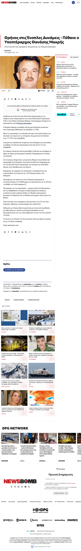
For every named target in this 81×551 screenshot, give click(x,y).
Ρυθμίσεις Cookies (47, 501)
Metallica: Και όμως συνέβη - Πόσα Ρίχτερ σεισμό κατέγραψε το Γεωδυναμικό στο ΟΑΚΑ (13, 355)
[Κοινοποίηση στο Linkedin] (22, 99)
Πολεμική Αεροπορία (23, 123)
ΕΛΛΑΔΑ (33, 2)
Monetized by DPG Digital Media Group (46, 531)
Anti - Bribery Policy (60, 501)
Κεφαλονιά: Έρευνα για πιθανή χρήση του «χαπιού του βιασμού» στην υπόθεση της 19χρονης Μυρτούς (13, 409)
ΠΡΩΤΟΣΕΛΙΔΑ (59, 2)
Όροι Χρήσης (12, 501)
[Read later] (53, 91)
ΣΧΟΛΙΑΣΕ (41, 91)
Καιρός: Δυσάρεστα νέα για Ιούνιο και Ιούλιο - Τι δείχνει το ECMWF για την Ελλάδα (41, 408)
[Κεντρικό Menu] (78, 2)
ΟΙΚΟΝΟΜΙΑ (46, 2)
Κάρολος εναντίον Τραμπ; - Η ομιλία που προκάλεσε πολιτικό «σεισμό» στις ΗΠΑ (67, 76)
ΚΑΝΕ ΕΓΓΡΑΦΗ (60, 493)
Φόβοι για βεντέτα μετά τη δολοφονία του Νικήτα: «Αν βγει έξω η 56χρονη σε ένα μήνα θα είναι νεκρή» (41, 355)
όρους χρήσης (72, 483)
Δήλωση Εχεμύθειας (22, 501)
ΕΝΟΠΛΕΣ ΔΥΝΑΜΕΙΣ (19, 299)
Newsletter (16, 291)
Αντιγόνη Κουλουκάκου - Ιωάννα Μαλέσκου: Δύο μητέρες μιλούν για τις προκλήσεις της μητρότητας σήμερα (28, 450)
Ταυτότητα (3, 501)
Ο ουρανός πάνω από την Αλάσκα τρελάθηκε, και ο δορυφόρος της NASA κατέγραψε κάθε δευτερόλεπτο (12, 382)
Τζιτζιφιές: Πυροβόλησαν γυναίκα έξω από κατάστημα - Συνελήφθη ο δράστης (40, 328)
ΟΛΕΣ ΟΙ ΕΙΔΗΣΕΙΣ (24, 2)
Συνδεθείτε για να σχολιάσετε (14, 270)
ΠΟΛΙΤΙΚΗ (38, 2)
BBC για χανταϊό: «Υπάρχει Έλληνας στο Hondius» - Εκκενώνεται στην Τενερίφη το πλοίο (67, 106)
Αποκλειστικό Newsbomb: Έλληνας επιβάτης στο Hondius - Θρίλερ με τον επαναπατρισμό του (41, 382)
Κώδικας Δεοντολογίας (35, 501)
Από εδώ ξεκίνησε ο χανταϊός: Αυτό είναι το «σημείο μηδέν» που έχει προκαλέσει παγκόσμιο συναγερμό (9, 450)
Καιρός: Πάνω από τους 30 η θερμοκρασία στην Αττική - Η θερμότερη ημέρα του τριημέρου (66, 66)
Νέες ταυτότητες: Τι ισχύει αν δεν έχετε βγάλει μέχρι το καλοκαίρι (12, 328)
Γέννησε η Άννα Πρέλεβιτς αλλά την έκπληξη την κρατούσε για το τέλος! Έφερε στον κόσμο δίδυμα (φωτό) (47, 451)
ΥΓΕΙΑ (52, 2)
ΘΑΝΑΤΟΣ (7, 299)
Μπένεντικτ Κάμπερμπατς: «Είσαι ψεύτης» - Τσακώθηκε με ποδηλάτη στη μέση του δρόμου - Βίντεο (67, 96)
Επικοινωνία (70, 501)
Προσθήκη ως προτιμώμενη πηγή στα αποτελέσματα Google (27, 110)
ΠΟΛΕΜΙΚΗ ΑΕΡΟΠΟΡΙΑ (33, 299)
